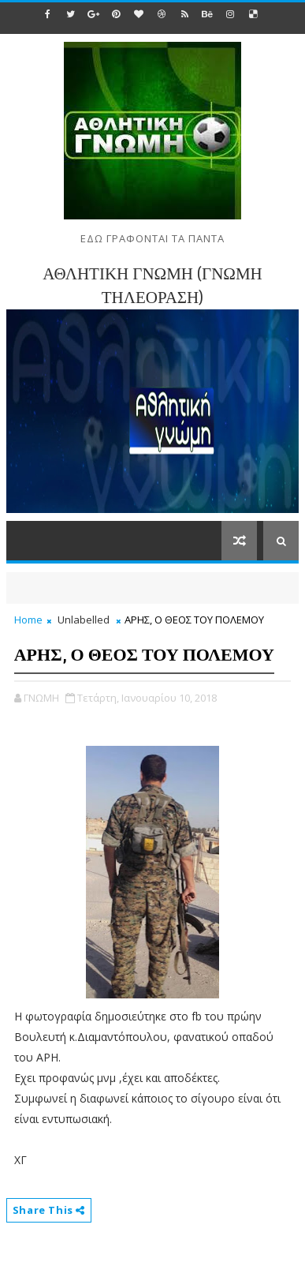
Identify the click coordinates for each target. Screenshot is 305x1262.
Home (28, 619)
